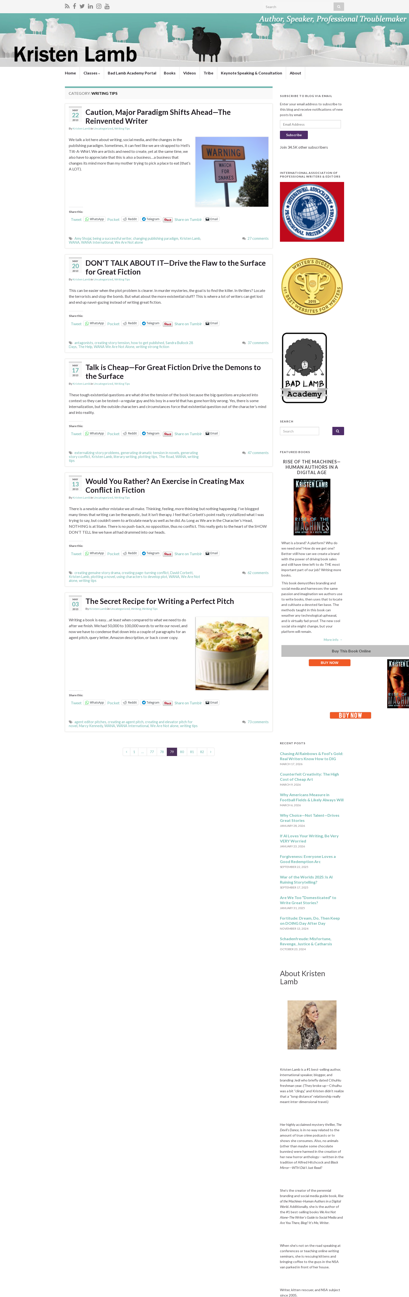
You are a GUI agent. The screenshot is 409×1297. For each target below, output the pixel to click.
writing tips (87, 580)
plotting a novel (103, 577)
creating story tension (112, 343)
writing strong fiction (152, 347)
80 (182, 752)
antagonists (83, 343)
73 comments (258, 722)
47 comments (258, 453)
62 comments (258, 573)
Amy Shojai (82, 238)
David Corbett (181, 573)
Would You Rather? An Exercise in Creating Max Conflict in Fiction (164, 485)
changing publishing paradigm (155, 238)
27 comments (258, 238)
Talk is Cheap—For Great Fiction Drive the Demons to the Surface (173, 371)
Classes (92, 73)
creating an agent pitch (126, 722)
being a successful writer (112, 238)
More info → (333, 639)
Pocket (113, 219)
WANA (74, 242)
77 (152, 752)
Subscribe (294, 135)
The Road (166, 457)
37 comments (258, 343)
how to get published (147, 343)
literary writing (125, 457)
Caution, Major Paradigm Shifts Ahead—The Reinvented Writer (158, 116)
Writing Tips (122, 128)
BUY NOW (329, 663)
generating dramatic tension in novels (150, 453)
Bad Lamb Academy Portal (132, 73)
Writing (136, 609)
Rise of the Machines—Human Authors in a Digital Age (312, 467)
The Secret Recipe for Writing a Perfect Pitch (159, 601)
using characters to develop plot (142, 577)
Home (70, 73)
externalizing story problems (96, 453)
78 (162, 752)
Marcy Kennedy (91, 726)
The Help (85, 347)
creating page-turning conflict (145, 573)
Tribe (208, 73)
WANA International (97, 242)
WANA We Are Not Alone (114, 347)
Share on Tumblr (188, 219)
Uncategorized (103, 128)
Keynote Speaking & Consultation (251, 73)
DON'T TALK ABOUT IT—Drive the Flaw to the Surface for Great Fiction (175, 267)
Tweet (76, 219)
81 (192, 752)
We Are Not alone (129, 242)
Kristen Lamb (81, 128)
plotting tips (147, 457)
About (295, 73)
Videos (189, 73)
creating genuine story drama (97, 573)
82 (202, 752)
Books (170, 73)
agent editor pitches (90, 722)
